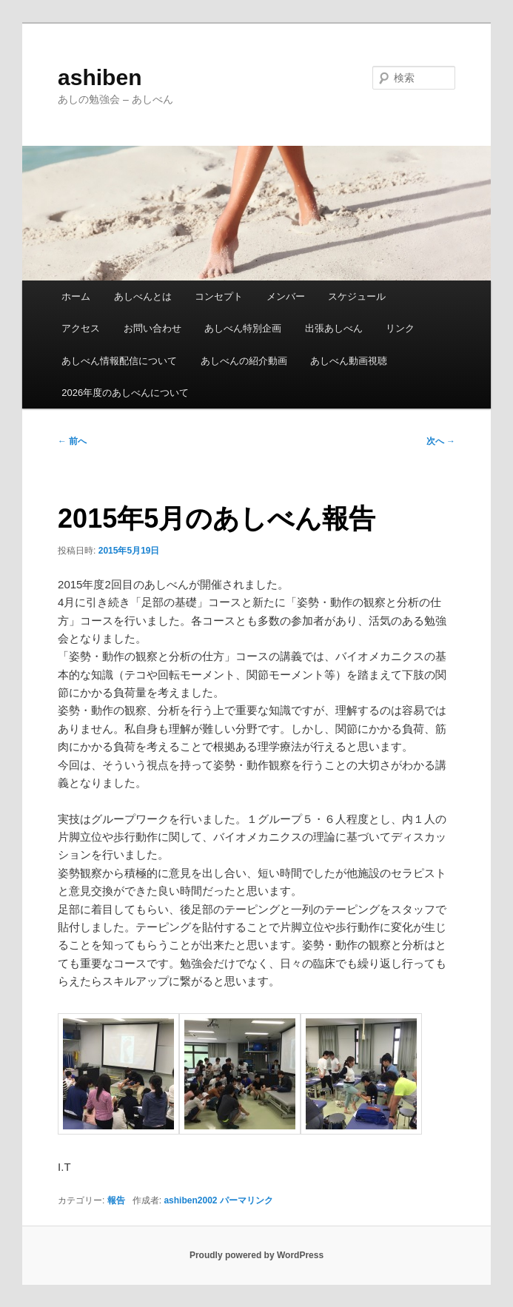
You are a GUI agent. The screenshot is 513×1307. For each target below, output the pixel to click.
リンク (400, 328)
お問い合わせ (152, 328)
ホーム (75, 296)
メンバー (285, 296)
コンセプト (219, 296)
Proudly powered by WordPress (256, 1255)
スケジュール (357, 296)
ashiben (99, 77)
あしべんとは (143, 296)
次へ (440, 441)
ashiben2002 (190, 1200)
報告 (116, 1200)
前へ (72, 441)
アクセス (80, 328)
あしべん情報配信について (119, 360)
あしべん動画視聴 (348, 360)
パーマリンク (246, 1200)
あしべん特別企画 (242, 328)
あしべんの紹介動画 (244, 360)
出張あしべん (334, 328)
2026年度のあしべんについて (125, 392)
